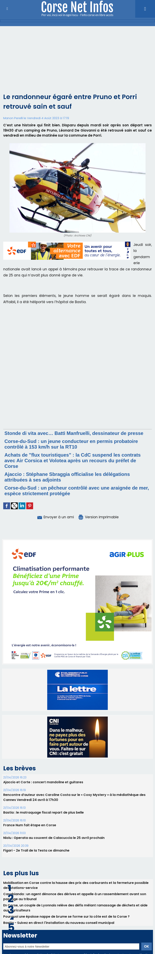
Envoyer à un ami (55, 517)
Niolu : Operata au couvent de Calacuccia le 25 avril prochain (54, 837)
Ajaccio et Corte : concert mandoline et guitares (43, 782)
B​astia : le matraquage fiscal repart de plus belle (43, 812)
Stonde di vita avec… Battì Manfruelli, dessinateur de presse (73, 433)
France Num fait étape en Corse (29, 825)
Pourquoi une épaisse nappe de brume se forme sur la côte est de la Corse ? (66, 916)
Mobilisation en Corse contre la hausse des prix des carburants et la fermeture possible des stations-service (76, 885)
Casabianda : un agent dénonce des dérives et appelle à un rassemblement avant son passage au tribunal (74, 896)
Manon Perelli (13, 118)
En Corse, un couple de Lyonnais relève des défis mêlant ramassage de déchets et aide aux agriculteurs (75, 908)
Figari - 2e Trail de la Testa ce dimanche (36, 850)
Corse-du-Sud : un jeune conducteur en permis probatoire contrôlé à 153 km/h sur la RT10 (71, 444)
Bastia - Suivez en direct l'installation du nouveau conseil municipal (58, 922)
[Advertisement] (77, 62)
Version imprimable (98, 517)
